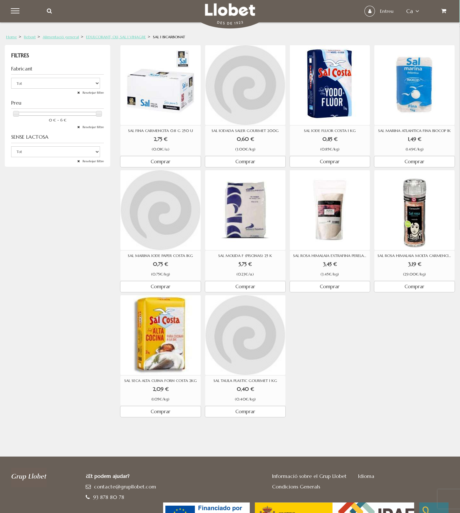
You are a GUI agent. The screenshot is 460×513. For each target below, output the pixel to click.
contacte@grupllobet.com (125, 486)
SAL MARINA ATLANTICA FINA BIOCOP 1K (414, 131)
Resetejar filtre (93, 93)
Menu (16, 11)
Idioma (366, 476)
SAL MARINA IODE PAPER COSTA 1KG (160, 256)
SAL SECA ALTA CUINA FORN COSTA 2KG (160, 381)
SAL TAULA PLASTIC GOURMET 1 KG (245, 381)
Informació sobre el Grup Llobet (309, 476)
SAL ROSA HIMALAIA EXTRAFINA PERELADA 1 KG (331, 256)
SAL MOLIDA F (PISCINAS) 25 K (245, 256)
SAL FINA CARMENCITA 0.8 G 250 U (160, 131)
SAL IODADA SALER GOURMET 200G (245, 131)
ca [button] (412, 11)
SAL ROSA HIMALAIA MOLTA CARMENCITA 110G (416, 256)
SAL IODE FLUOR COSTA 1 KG (330, 131)
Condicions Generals (296, 486)
